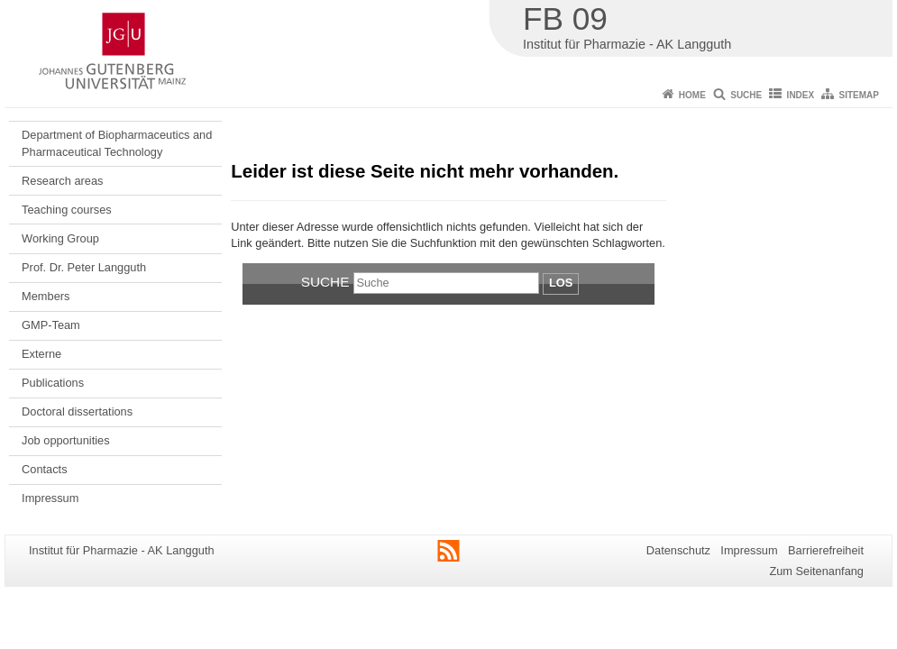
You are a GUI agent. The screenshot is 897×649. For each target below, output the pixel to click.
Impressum (50, 498)
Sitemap (859, 95)
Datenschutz (678, 550)
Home (692, 95)
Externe (41, 354)
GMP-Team (51, 325)
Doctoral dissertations (77, 411)
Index (801, 95)
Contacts (45, 469)
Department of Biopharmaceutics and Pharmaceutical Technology (117, 143)
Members (45, 296)
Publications (53, 382)
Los (560, 282)
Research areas (62, 180)
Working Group (60, 238)
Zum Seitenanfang (816, 571)
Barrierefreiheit (826, 550)
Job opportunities (65, 440)
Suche (746, 95)
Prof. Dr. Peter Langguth (84, 267)
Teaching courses (67, 209)
